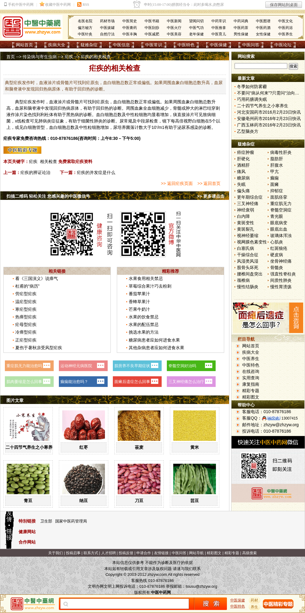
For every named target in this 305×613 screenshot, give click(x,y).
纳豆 (83, 500)
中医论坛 (283, 44)
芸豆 (194, 500)
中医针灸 (85, 34)
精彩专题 (250, 390)
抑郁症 (276, 190)
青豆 (28, 500)
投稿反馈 (126, 553)
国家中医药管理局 (71, 521)
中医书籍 (152, 21)
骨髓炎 (276, 267)
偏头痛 (243, 190)
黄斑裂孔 (245, 229)
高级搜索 (249, 553)
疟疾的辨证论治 (35, 172)
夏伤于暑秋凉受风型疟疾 (38, 347)
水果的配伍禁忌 (144, 324)
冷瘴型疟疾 (26, 332)
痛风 (241, 171)
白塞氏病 (245, 248)
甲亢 (274, 171)
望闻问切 (196, 21)
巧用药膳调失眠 (252, 99)
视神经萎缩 (247, 235)
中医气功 (196, 28)
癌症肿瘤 (245, 152)
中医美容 (174, 34)
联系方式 (91, 553)
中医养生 (285, 34)
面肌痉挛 (278, 197)
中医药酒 (263, 28)
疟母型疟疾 (26, 324)
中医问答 (250, 44)
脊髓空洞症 (281, 209)
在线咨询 (250, 371)
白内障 (243, 216)
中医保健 (218, 44)
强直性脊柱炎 (283, 273)
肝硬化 (243, 158)
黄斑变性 (245, 222)
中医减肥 (152, 34)
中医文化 (285, 21)
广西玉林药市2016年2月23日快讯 (269, 124)
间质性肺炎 (281, 280)
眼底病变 (278, 222)
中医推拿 (218, 28)
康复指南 (250, 384)
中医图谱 (263, 21)
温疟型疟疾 (26, 301)
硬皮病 (276, 254)
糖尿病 (243, 177)
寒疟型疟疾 (26, 309)
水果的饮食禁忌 (144, 316)
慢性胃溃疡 (281, 286)
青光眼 (276, 216)
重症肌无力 (281, 203)
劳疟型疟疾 (26, 293)
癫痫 (274, 177)
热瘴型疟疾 (26, 316)
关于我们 (55, 553)
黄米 (194, 447)
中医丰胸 (129, 34)
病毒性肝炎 (281, 152)
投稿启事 (73, 553)
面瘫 (274, 184)
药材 (254, 600)
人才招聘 (108, 553)
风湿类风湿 (247, 261)
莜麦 (139, 447)
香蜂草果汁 (139, 301)
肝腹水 (276, 165)
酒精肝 (243, 165)
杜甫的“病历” (27, 286)
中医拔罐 (107, 28)
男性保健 (241, 34)
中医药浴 (285, 28)
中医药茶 (241, 28)
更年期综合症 (250, 197)
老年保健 (196, 34)
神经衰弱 (245, 209)
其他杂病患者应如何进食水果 (156, 347)
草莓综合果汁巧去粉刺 (150, 286)
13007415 (290, 418)
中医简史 (129, 21)
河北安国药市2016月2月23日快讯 (269, 112)
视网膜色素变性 (252, 241)
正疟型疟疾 (26, 340)
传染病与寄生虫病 (40, 56)
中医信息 (121, 44)
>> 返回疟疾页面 (176, 183)
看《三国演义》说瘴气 (36, 278)
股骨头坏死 (247, 267)
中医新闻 (174, 21)
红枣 (83, 447)
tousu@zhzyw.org (201, 586)
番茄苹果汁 (139, 293)
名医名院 (85, 21)
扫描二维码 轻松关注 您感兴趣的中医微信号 (48, 196)
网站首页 (24, 44)
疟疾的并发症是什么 (96, 172)
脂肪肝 (276, 158)
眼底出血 (278, 229)
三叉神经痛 (247, 203)
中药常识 (218, 21)
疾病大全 (56, 44)
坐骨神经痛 (281, 261)
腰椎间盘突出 (250, 273)
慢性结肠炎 (247, 286)
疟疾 (69, 56)
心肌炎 (276, 241)
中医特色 (186, 44)
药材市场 (107, 21)
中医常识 (153, 44)
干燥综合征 (247, 254)
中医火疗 (174, 28)
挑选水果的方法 (144, 332)
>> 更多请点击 (210, 196)
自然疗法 (107, 34)
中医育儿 (218, 34)
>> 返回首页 (209, 183)
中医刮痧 (152, 28)
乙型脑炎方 (247, 131)
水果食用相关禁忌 (146, 278)
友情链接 (161, 553)
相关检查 (48, 161)
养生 (254, 607)
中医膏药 (129, 28)
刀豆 (139, 500)
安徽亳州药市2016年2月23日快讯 (269, 118)
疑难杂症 (89, 44)
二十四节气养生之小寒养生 (31, 447)
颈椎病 (243, 280)
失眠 (241, 184)
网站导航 (196, 553)
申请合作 (143, 553)
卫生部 (46, 521)
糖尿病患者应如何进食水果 (154, 340)
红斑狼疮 (278, 248)
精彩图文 (250, 397)
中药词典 (241, 21)
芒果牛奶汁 (139, 309)
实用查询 (250, 377)
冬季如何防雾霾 (252, 86)
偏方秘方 (85, 28)
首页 (10, 56)
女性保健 (263, 34)
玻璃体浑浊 (281, 235)
